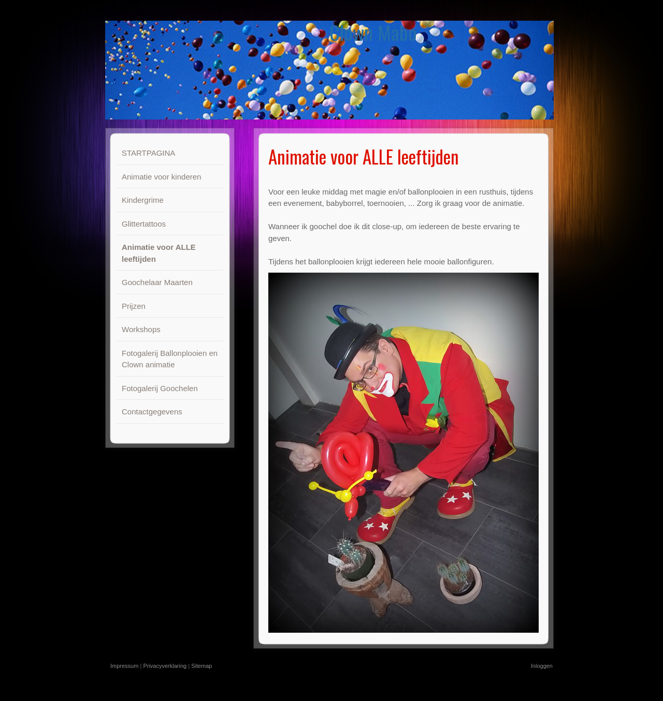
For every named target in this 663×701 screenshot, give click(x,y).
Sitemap (201, 666)
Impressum (124, 666)
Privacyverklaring (164, 666)
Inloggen (542, 666)
